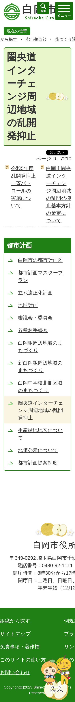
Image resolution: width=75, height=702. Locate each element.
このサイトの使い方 (23, 659)
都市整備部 (36, 39)
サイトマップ (15, 634)
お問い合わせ (15, 672)
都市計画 (19, 245)
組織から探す (15, 621)
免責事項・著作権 (20, 646)
